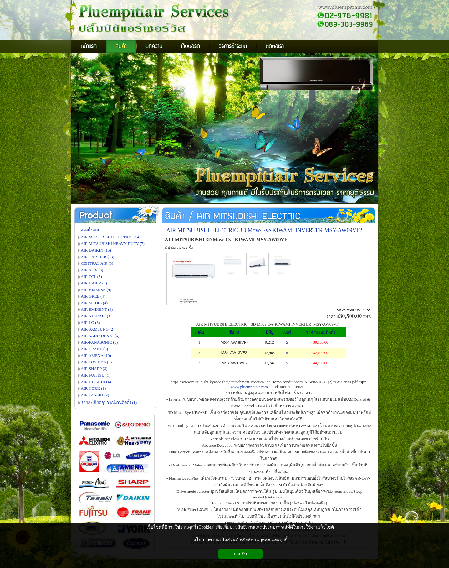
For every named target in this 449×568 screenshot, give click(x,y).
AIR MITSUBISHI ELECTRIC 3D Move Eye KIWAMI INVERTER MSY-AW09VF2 (264, 230)
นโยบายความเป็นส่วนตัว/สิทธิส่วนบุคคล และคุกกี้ (240, 539)
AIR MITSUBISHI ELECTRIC (248, 216)
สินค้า (175, 216)
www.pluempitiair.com (249, 386)
